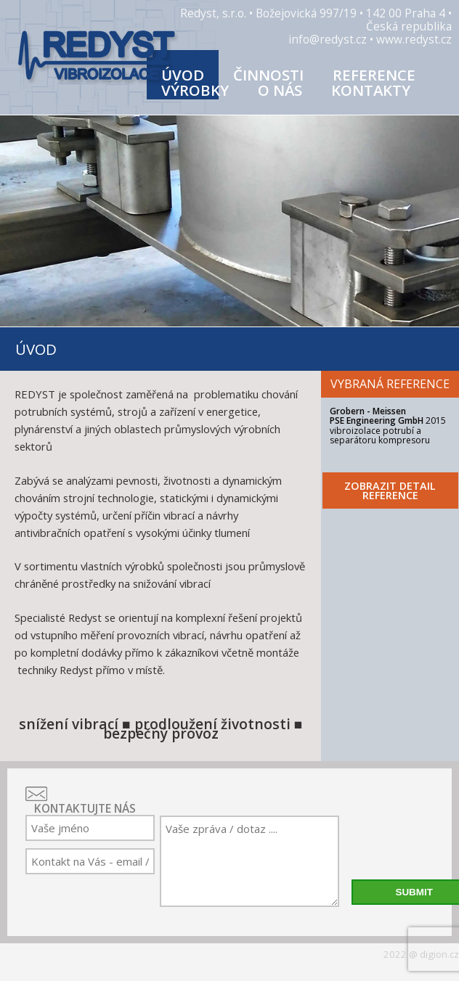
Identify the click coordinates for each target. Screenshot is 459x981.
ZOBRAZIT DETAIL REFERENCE (390, 490)
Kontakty (370, 90)
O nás (280, 90)
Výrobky (195, 90)
